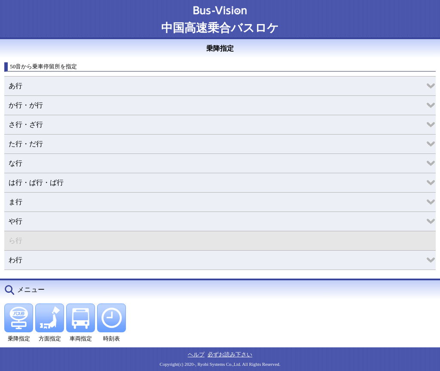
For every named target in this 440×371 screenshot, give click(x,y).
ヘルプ (196, 354)
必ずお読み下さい (230, 354)
